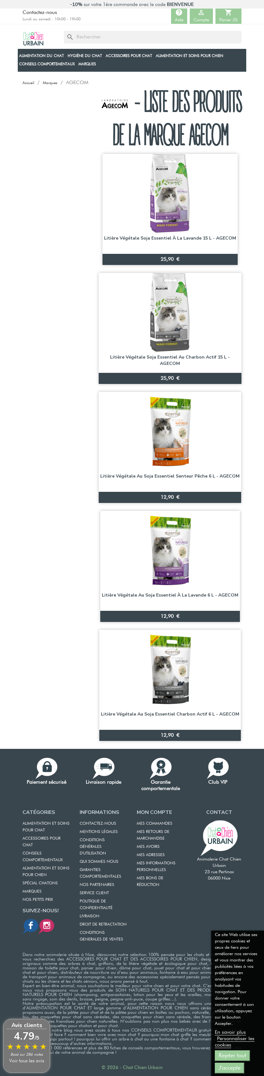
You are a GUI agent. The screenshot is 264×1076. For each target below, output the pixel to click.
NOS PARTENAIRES (97, 885)
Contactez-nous (40, 12)
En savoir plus (230, 1032)
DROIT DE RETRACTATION (103, 924)
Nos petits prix (38, 900)
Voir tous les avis (26, 1061)
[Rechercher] (152, 37)
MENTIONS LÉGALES (99, 832)
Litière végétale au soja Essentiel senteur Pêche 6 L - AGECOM (170, 476)
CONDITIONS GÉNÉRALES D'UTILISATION (93, 846)
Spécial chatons (40, 883)
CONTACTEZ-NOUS (98, 824)
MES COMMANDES (154, 824)
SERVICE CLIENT (94, 893)
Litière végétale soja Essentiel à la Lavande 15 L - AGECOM (170, 238)
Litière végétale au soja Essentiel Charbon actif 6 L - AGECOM (170, 714)
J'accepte (230, 1068)
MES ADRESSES (151, 855)
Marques (32, 891)
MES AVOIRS (148, 847)
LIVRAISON (89, 916)
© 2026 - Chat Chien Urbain (132, 1067)
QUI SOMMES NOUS (99, 862)
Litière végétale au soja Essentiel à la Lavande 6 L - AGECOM (170, 595)
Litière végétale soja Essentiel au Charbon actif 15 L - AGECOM (170, 360)
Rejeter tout (232, 1056)
